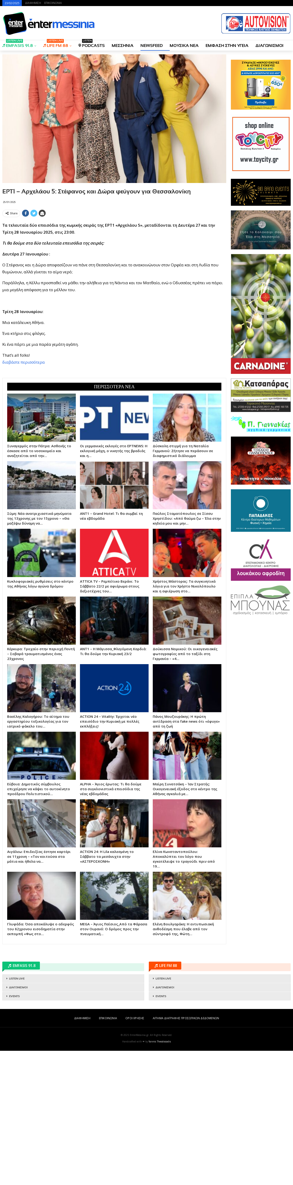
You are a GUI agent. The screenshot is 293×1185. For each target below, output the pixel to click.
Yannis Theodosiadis (160, 1175)
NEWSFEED (151, 45)
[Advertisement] (114, 251)
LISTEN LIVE (17, 1112)
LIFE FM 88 (55, 44)
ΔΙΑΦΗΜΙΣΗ (33, 3)
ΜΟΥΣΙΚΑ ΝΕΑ (184, 45)
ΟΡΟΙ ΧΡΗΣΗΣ (134, 1152)
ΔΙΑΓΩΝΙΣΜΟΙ (269, 45)
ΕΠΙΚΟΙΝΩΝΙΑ (53, 3)
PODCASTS (91, 44)
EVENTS (14, 1130)
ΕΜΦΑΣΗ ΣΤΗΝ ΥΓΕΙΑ (227, 45)
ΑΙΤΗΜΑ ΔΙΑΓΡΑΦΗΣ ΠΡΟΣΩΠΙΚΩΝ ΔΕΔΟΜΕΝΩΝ (186, 1152)
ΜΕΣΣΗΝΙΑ (123, 45)
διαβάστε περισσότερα (23, 429)
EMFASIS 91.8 (17, 44)
